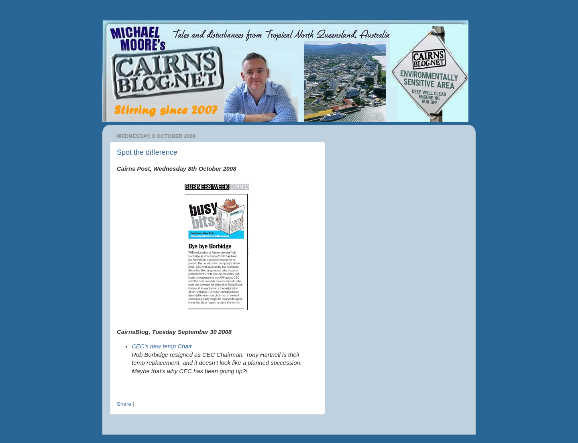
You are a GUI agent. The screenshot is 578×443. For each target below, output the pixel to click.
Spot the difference (147, 152)
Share (124, 404)
